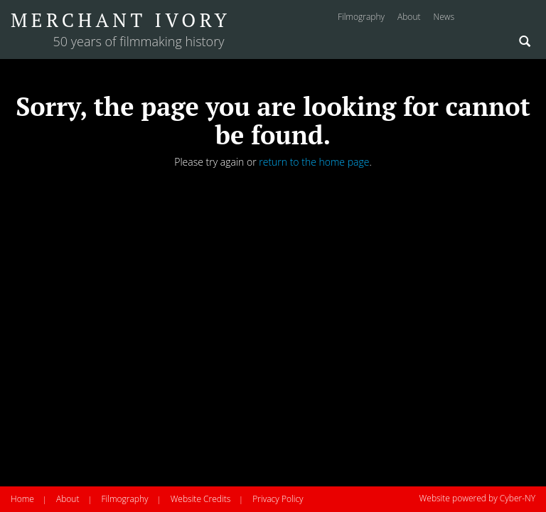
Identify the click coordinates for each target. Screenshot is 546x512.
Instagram (475, 18)
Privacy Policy (277, 499)
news (443, 17)
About (67, 499)
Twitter (526, 18)
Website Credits (201, 499)
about (408, 17)
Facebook (500, 18)
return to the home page (314, 162)
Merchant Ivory (120, 20)
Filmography (124, 499)
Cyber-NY (517, 498)
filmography (361, 17)
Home (22, 499)
